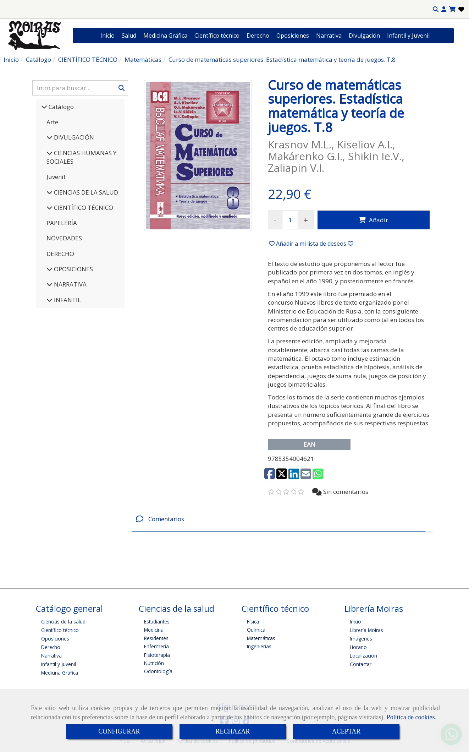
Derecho (258, 35)
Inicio (107, 35)
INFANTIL (67, 300)
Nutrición (154, 663)
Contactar (360, 664)
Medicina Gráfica (165, 35)
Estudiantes (157, 621)
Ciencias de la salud (63, 621)
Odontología (158, 671)
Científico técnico (216, 35)
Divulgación (364, 35)
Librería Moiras (366, 630)
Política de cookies (411, 717)
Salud (129, 35)
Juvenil (55, 177)
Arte (52, 122)
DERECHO (60, 254)
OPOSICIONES (73, 269)
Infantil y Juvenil (408, 35)
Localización (363, 655)
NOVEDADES (64, 238)
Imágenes (361, 638)
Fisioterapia (157, 655)
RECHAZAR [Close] (232, 731)
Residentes (156, 638)
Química (256, 629)
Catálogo (60, 107)
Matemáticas (261, 638)
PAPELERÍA (61, 223)
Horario (358, 647)
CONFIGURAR (119, 731)
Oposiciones (292, 35)
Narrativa (329, 35)
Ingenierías (259, 646)
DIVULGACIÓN (73, 137)
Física (253, 621)
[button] (444, 9)
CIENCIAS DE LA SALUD (85, 192)
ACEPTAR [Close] (346, 731)
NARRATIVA (70, 284)
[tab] (278, 519)
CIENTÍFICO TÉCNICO (83, 207)
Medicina (154, 629)
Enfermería (156, 646)
